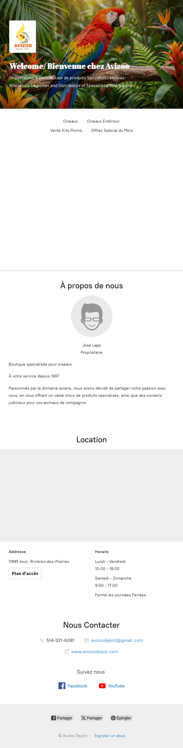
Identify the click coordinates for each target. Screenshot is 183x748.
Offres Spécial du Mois (112, 130)
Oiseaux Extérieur (103, 121)
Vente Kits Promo (66, 130)
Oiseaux (70, 121)
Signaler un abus (109, 735)
